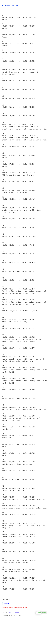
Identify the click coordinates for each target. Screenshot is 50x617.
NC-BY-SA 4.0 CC (10, 615)
